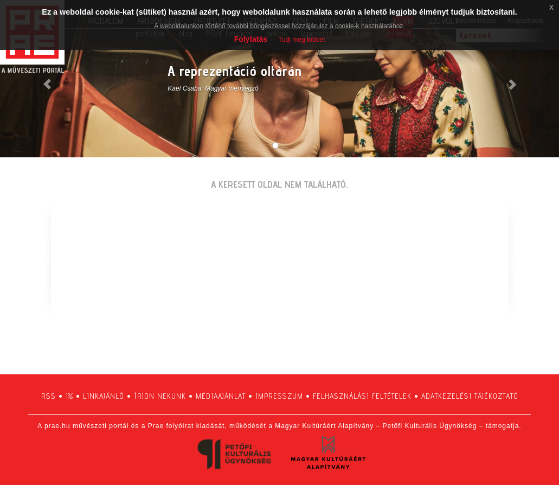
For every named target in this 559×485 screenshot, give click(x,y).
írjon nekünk (160, 396)
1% (69, 396)
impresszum (279, 396)
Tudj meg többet (301, 39)
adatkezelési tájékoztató (469, 396)
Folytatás (250, 39)
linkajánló (103, 396)
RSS (48, 396)
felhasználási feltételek (362, 396)
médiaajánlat (221, 396)
